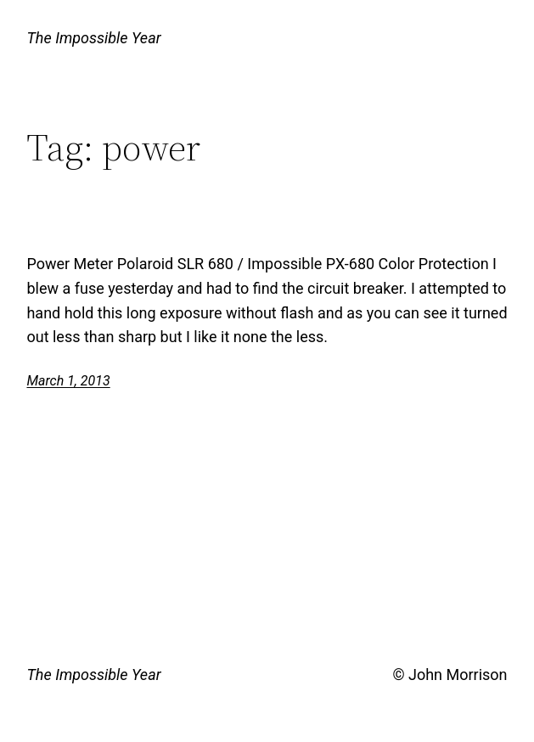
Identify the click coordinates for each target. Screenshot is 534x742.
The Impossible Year (93, 38)
